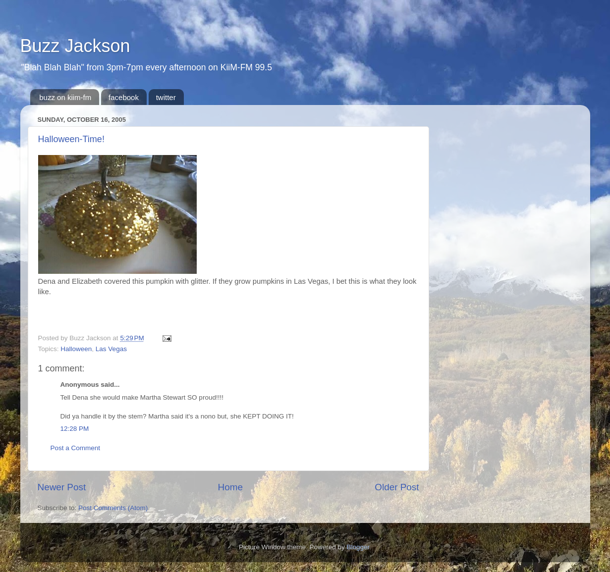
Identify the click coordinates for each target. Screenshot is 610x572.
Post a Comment (76, 448)
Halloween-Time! (71, 139)
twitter (166, 97)
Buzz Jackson (75, 46)
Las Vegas (111, 349)
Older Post (397, 487)
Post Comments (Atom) (113, 508)
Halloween (76, 349)
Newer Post (62, 487)
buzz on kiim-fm (65, 97)
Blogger (358, 547)
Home (230, 487)
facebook (124, 97)
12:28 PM (74, 428)
